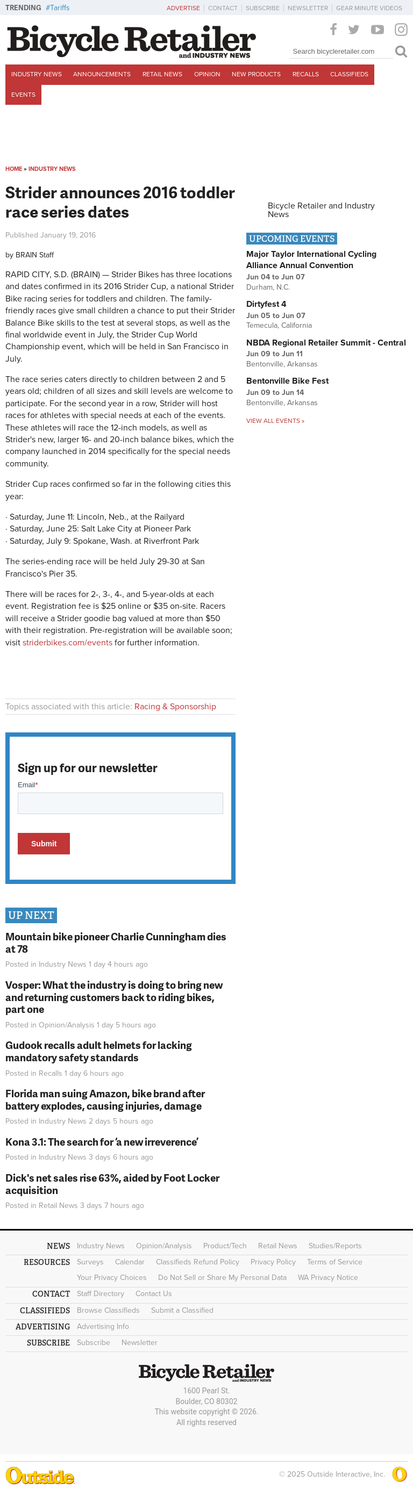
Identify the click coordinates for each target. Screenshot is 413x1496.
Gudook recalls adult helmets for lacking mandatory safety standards (98, 1051)
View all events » (275, 421)
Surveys (90, 1262)
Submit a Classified (182, 1310)
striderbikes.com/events (67, 642)
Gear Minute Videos (369, 8)
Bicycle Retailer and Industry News (321, 210)
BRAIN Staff (35, 255)
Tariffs (60, 7)
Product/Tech (225, 1245)
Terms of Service (334, 1262)
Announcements (102, 74)
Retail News (162, 74)
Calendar (130, 1262)
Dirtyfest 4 (266, 304)
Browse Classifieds (108, 1310)
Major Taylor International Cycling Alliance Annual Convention (311, 260)
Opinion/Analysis (67, 1025)
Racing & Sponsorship (175, 706)
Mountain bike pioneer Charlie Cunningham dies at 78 (115, 942)
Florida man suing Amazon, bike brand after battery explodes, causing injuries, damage (105, 1099)
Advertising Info (103, 1326)
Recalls (306, 74)
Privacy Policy (273, 1262)
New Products (256, 74)
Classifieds (349, 74)
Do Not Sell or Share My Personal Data (222, 1277)
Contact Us (154, 1293)
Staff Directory (100, 1293)
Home (13, 169)
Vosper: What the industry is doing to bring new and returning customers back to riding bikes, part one (114, 997)
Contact (223, 8)
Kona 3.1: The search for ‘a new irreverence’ (101, 1141)
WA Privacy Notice (328, 1277)
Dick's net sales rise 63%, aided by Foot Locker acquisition (112, 1183)
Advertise (183, 8)
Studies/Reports (335, 1245)
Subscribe (263, 8)
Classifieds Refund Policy (197, 1262)
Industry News (36, 74)
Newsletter (308, 8)
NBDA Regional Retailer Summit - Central (326, 342)
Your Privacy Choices (112, 1277)
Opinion (207, 74)
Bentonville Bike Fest (287, 381)
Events (23, 94)
